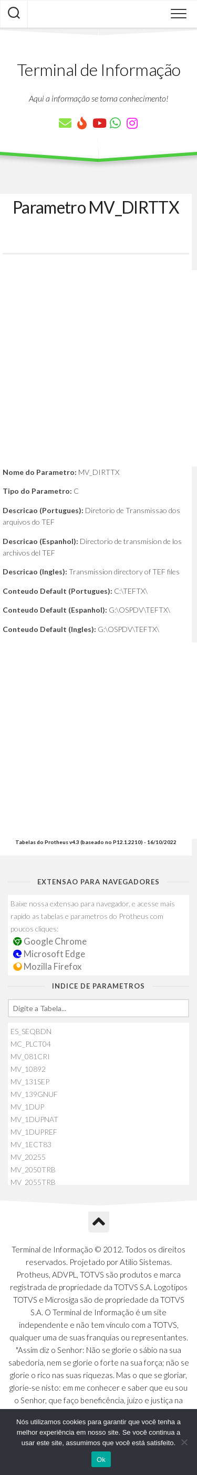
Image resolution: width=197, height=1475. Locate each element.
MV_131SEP (30, 1081)
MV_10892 (28, 1068)
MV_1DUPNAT (34, 1119)
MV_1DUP (27, 1106)
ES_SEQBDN (31, 1031)
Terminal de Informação (99, 69)
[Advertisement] (98, 368)
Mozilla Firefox (47, 966)
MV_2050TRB (33, 1169)
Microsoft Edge (49, 953)
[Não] (184, 1442)
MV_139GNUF (34, 1094)
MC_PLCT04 (31, 1043)
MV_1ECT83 (31, 1144)
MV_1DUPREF (34, 1131)
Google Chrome (50, 941)
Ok (101, 1459)
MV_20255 (28, 1156)
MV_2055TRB (33, 1182)
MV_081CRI (30, 1056)
